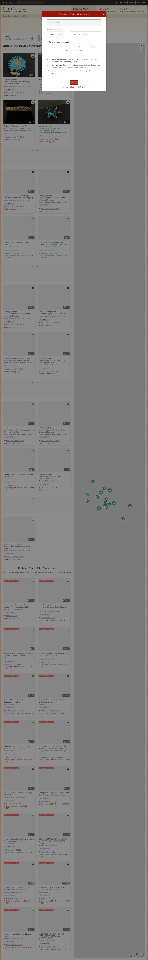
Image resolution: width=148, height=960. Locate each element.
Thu (93, 47)
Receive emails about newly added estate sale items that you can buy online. (75, 60)
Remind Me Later (69, 87)
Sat (67, 50)
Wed (80, 47)
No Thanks (81, 87)
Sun (80, 50)
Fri (53, 50)
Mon (54, 47)
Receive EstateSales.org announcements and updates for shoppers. (73, 72)
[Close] (104, 14)
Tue (67, 47)
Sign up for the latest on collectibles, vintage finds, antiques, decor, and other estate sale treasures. (76, 66)
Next (74, 82)
